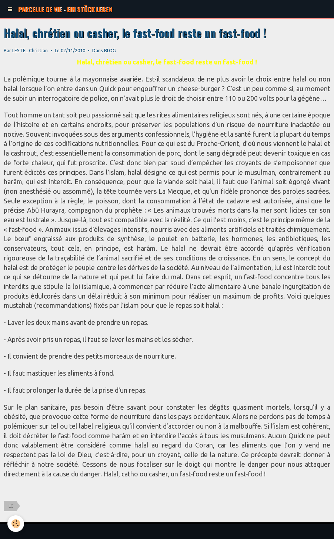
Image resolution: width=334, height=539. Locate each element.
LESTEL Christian (30, 50)
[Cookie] (15, 523)
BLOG (110, 50)
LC (11, 505)
